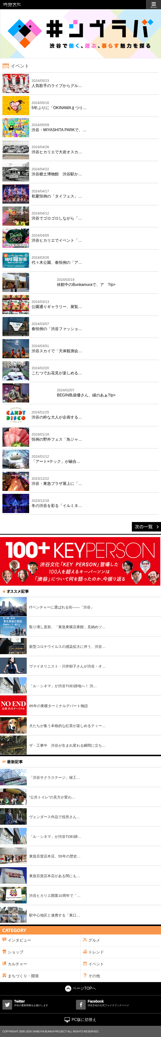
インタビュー (16, 940)
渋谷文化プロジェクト (12, 4)
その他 (91, 975)
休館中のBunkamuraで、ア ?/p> (86, 282)
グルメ (91, 940)
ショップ (12, 952)
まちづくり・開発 (20, 975)
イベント (93, 963)
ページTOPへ (80, 988)
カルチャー (14, 963)
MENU (153, 4)
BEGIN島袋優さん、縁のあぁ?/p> (86, 392)
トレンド (93, 952)
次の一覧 (146, 526)
